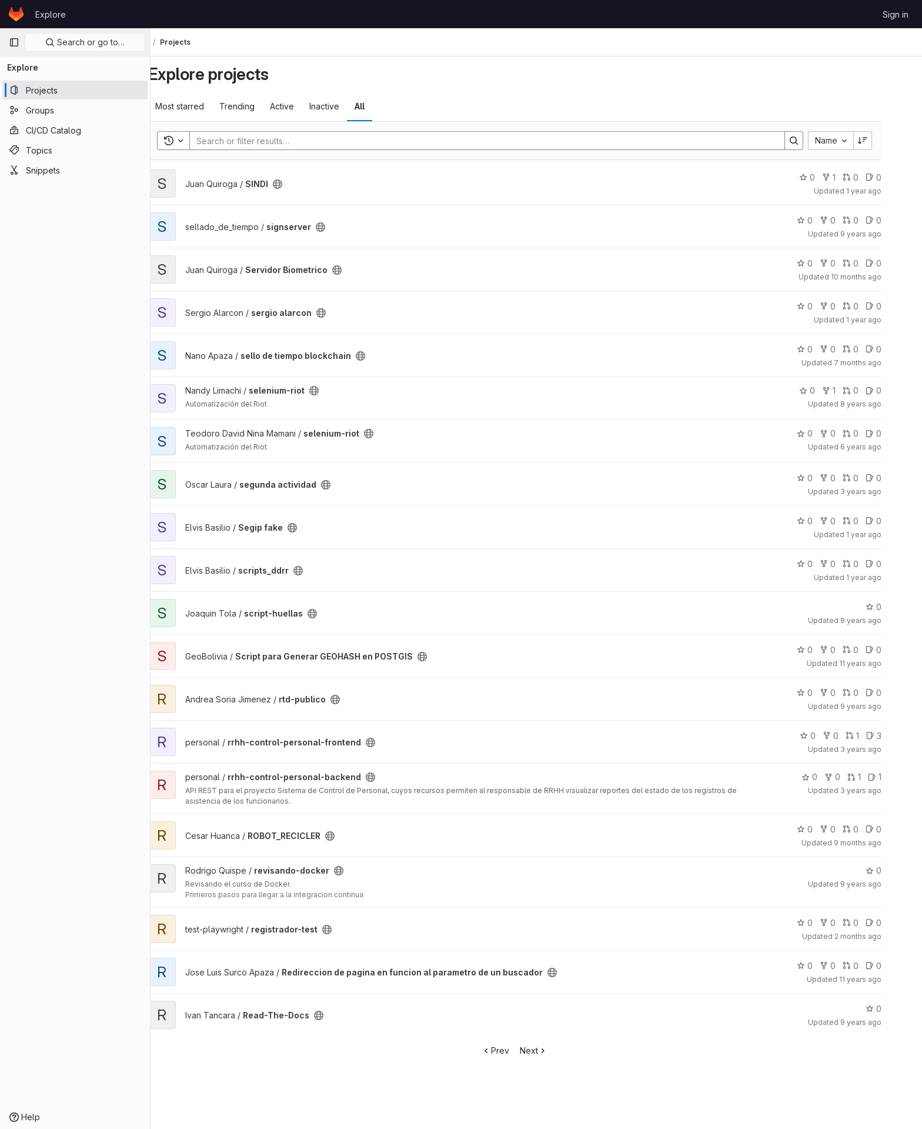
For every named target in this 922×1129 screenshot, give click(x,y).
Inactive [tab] (346, 106)
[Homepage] (16, 14)
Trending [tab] (258, 106)
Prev (517, 1050)
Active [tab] (304, 106)
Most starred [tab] (201, 106)
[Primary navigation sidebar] (14, 42)
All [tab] (381, 106)
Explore (50, 14)
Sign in (895, 14)
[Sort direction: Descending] (884, 140)
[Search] (503, 141)
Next (555, 1050)
